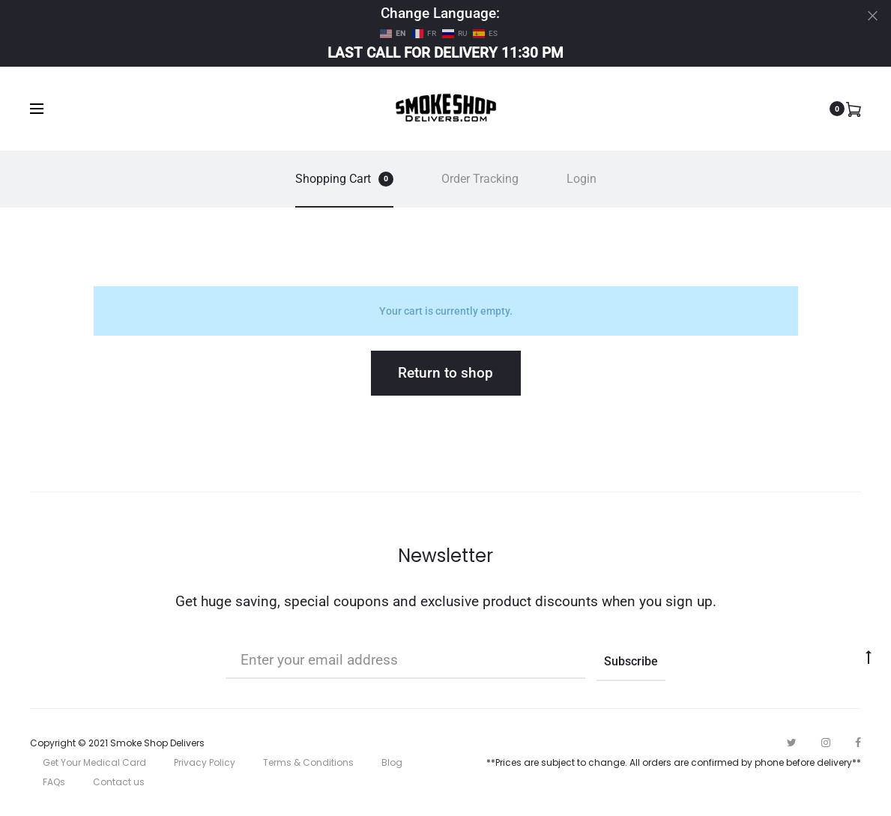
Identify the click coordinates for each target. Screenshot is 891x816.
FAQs (54, 782)
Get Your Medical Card (94, 762)
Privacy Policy (204, 762)
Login (581, 179)
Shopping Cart (344, 179)
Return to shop (445, 372)
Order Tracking (480, 179)
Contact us (119, 782)
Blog (391, 762)
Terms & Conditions (308, 762)
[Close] (872, 15)
